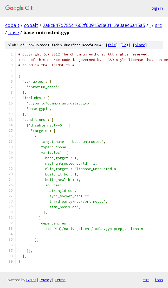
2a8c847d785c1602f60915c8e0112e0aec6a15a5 (94, 25)
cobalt (12, 25)
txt (146, 279)
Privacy (45, 279)
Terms (60, 279)
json (158, 279)
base (13, 32)
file (112, 45)
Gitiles (31, 279)
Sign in (157, 8)
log (125, 45)
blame (140, 45)
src (158, 25)
